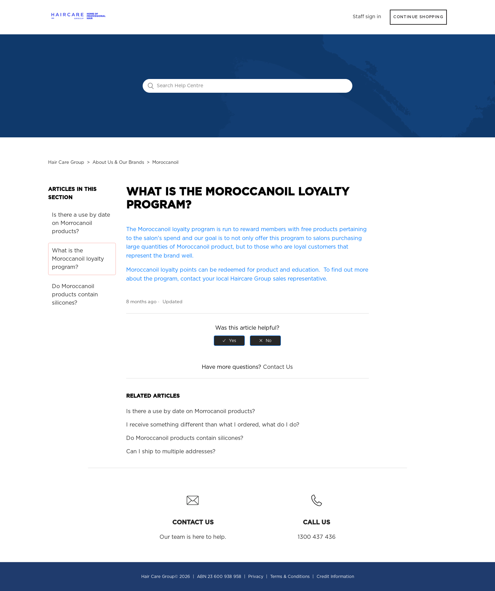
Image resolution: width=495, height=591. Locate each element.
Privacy (255, 577)
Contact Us (278, 367)
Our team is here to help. (193, 515)
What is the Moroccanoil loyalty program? (78, 259)
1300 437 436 (317, 515)
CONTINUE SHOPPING (418, 17)
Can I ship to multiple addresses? (171, 451)
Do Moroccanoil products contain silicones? (75, 295)
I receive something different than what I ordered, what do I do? (212, 425)
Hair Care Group (66, 162)
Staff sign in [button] (367, 16)
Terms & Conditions (290, 577)
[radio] (229, 341)
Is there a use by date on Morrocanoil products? (81, 223)
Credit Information (335, 577)
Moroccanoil (165, 162)
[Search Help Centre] (247, 86)
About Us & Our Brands (118, 162)
